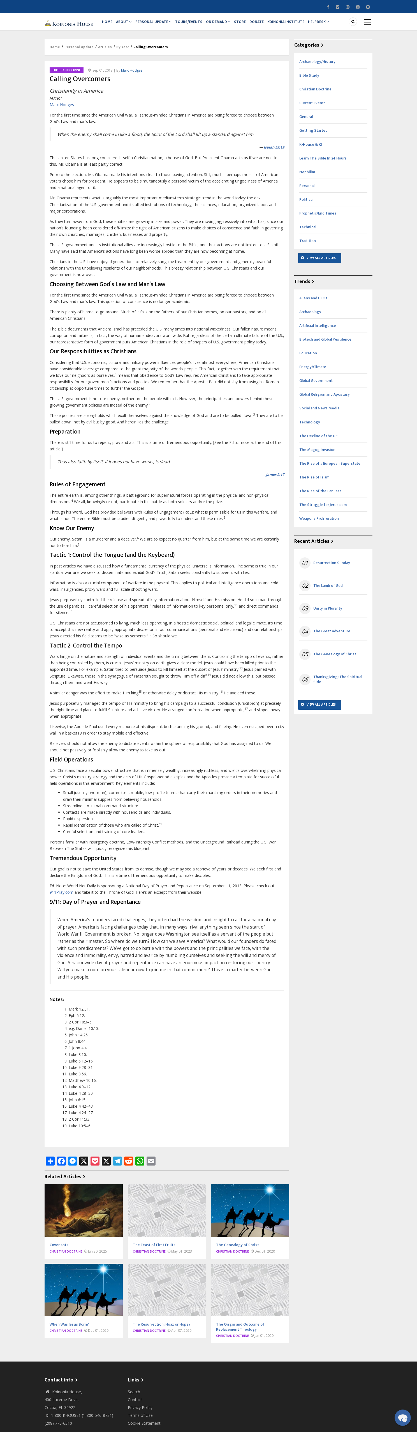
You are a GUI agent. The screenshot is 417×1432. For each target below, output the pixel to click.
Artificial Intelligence (317, 331)
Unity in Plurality (327, 614)
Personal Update (157, 24)
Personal (306, 191)
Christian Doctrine (66, 75)
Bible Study (309, 81)
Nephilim (307, 177)
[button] (402, 1417)
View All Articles (321, 263)
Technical (307, 232)
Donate (266, 24)
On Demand (224, 24)
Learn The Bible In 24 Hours (323, 164)
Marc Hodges (131, 76)
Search (134, 1397)
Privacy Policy (140, 1413)
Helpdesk (330, 24)
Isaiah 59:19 (274, 153)
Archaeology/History (317, 67)
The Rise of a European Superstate (329, 469)
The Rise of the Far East (320, 496)
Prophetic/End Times (317, 219)
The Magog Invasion (317, 455)
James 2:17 (275, 480)
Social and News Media (319, 414)
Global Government (316, 386)
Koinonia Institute (296, 24)
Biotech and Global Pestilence (325, 345)
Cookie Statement (144, 1428)
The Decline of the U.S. (319, 441)
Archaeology (310, 317)
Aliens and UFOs (313, 303)
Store (247, 24)
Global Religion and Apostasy (324, 400)
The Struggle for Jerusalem (323, 510)
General (306, 122)
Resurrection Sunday (331, 568)
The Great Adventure (331, 637)
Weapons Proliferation (319, 524)
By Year (122, 53)
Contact (135, 1405)
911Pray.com (61, 897)
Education (308, 358)
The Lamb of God (328, 591)
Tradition (307, 246)
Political (306, 205)
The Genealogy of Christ (334, 659)
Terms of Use (140, 1421)
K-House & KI (310, 150)
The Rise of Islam (314, 483)
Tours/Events (193, 24)
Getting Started (313, 136)
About (126, 24)
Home (108, 24)
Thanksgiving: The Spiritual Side (337, 685)
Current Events (312, 108)
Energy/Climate (312, 372)
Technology (309, 428)
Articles (105, 53)
